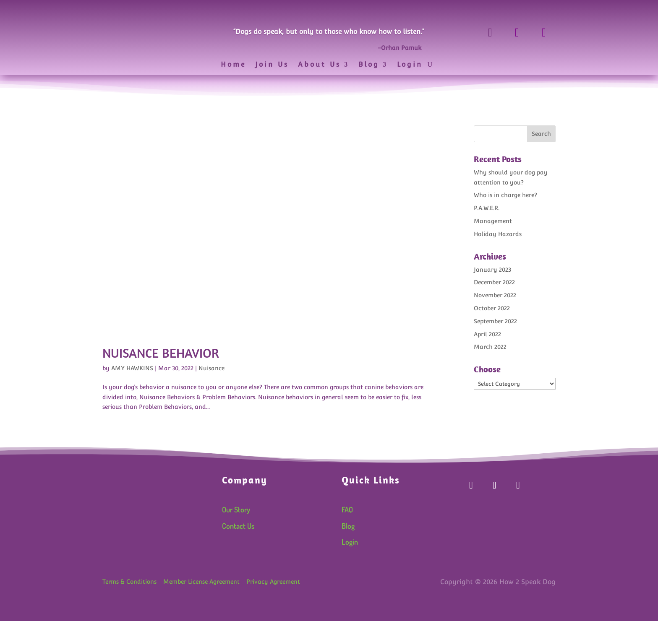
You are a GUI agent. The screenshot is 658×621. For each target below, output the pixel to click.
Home (233, 65)
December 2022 (494, 282)
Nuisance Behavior (160, 353)
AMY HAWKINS (132, 368)
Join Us (272, 65)
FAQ (347, 509)
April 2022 (487, 334)
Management (493, 221)
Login (410, 65)
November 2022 (495, 295)
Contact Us (238, 525)
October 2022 (492, 308)
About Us (319, 65)
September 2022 (495, 321)
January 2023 (492, 269)
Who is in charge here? (505, 195)
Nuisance (211, 368)
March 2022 (490, 346)
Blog (368, 65)
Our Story (236, 509)
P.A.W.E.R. (486, 208)
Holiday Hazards (498, 234)
